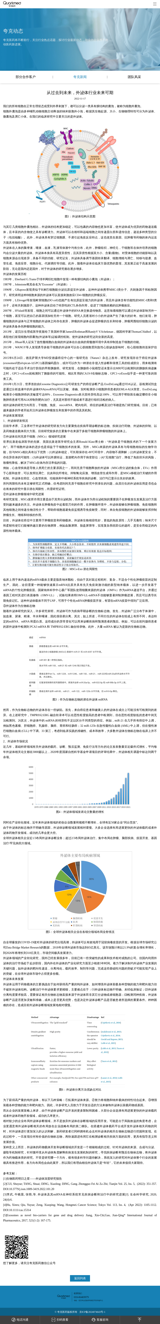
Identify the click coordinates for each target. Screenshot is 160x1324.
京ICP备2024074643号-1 (92, 1311)
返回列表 (80, 1278)
